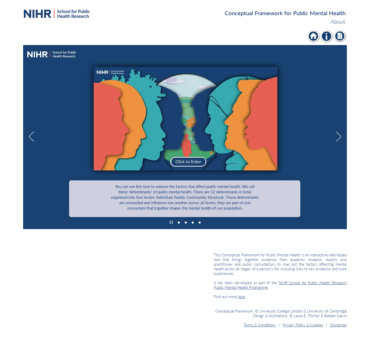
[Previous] (31, 137)
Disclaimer (338, 325)
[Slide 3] (186, 222)
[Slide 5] (200, 222)
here (241, 296)
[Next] (338, 137)
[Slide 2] (179, 222)
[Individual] (313, 36)
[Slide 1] (171, 222)
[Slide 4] (193, 222)
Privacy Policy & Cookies (303, 325)
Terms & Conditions (259, 325)
